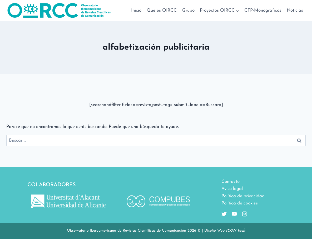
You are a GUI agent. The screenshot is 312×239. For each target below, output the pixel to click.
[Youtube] (232, 214)
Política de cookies (239, 203)
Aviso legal (232, 189)
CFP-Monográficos (262, 10)
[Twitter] (224, 214)
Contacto (230, 181)
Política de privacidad (243, 196)
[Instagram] (242, 214)
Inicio (136, 10)
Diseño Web (224, 231)
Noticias (295, 10)
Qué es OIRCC (162, 10)
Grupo (188, 10)
